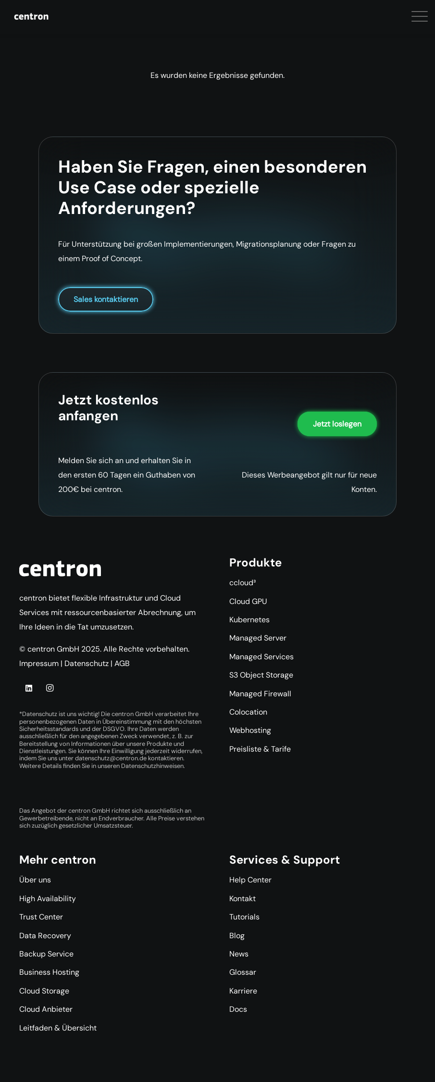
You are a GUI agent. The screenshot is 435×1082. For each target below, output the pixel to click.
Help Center (250, 880)
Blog (237, 936)
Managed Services (261, 657)
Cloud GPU (248, 601)
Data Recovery (45, 936)
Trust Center (41, 917)
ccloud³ (242, 583)
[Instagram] (49, 688)
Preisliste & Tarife (260, 749)
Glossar (242, 972)
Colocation (248, 712)
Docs (238, 1009)
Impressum (39, 663)
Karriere (243, 991)
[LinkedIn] (28, 688)
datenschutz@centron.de (111, 758)
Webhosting (250, 730)
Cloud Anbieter (46, 1009)
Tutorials (244, 917)
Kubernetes (249, 620)
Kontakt (242, 898)
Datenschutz (86, 663)
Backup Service (46, 954)
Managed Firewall (260, 694)
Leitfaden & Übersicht (58, 1028)
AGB (122, 663)
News (239, 954)
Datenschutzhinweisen (152, 766)
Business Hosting (49, 972)
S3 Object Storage (261, 675)
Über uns (35, 880)
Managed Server (257, 638)
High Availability (47, 898)
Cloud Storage (44, 991)
